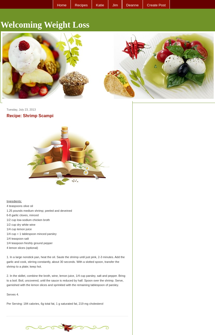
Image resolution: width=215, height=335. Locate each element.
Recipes (81, 5)
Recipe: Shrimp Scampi (30, 116)
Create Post (156, 5)
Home (62, 5)
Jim (115, 5)
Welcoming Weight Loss (45, 24)
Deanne (132, 5)
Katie (100, 5)
